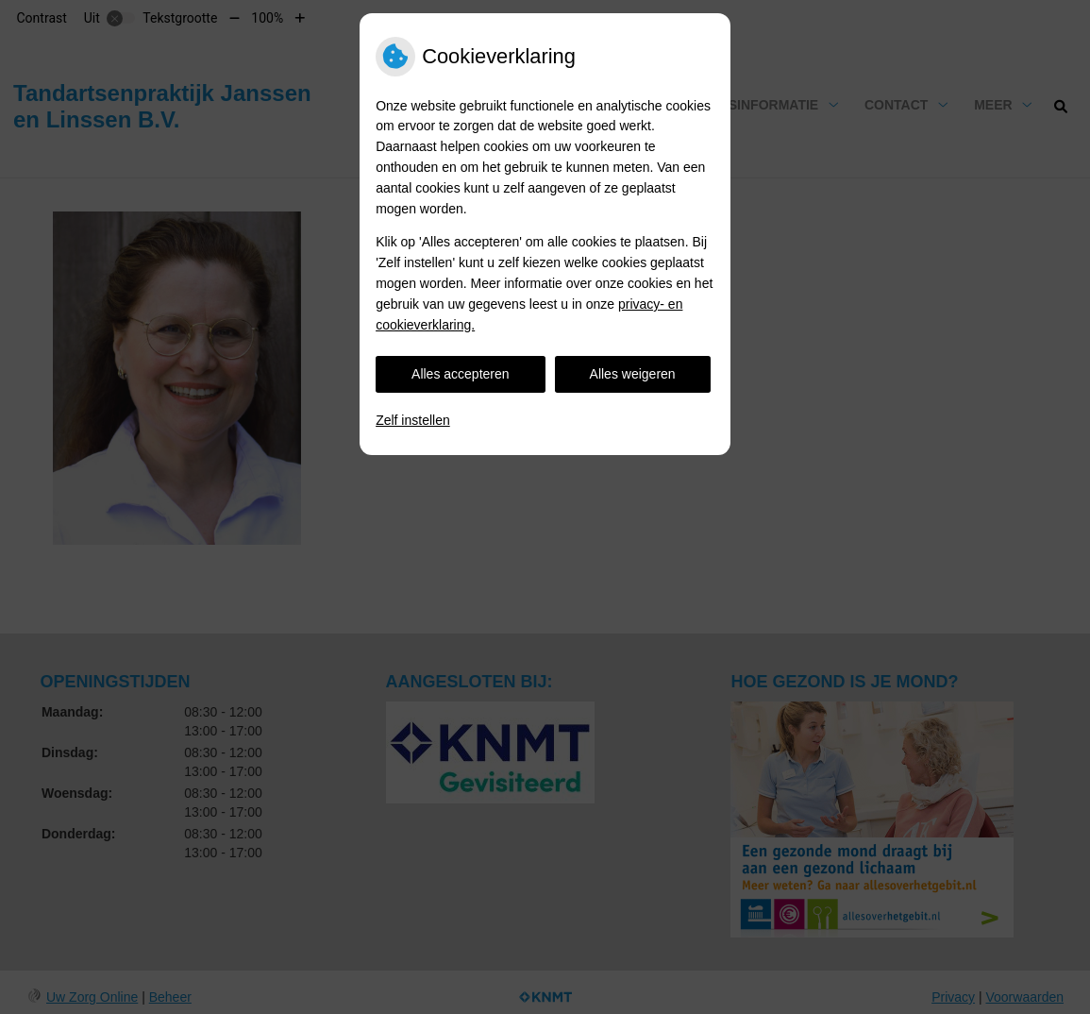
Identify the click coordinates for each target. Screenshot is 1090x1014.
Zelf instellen (413, 420)
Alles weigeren (633, 373)
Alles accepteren (460, 373)
